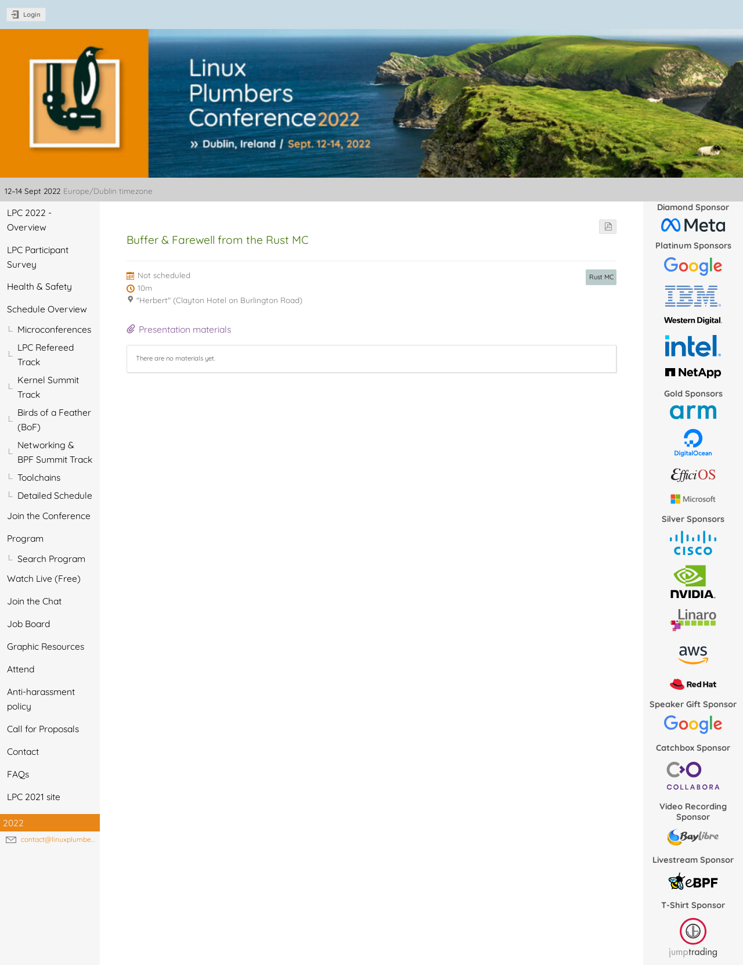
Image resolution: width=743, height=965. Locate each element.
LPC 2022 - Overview (29, 220)
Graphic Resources (45, 646)
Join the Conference (49, 515)
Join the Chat (34, 601)
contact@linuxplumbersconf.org (72, 839)
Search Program (51, 558)
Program (25, 538)
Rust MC (601, 277)
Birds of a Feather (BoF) (54, 419)
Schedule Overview (47, 309)
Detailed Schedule (54, 495)
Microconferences (54, 329)
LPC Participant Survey (37, 257)
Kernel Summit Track (48, 387)
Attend (20, 669)
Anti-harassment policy (41, 699)
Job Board (28, 623)
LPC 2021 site (33, 796)
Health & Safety (39, 286)
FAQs (18, 774)
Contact (23, 751)
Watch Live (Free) (44, 578)
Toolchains (38, 477)
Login (32, 14)
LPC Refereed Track (45, 354)
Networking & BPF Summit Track (54, 452)
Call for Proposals (43, 728)
